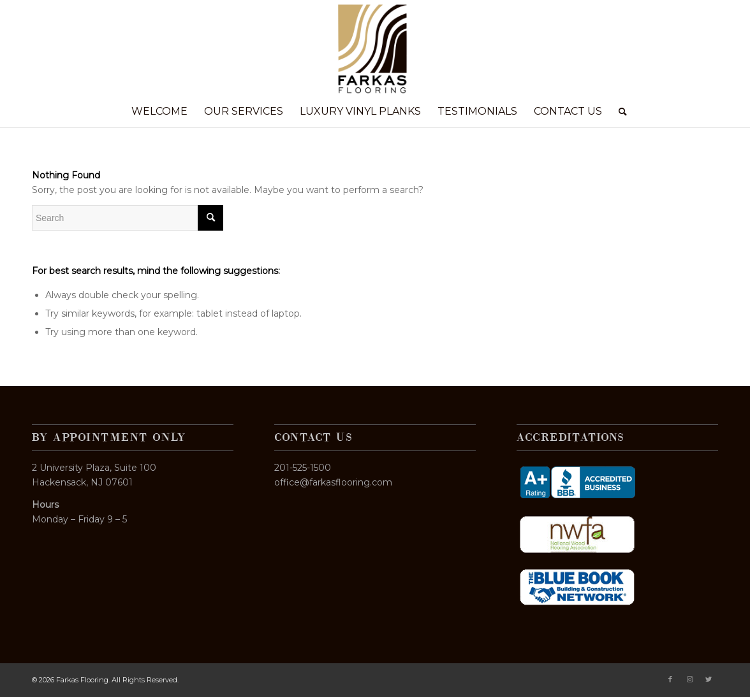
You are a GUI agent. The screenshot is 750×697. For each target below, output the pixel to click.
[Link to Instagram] (689, 679)
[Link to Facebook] (670, 679)
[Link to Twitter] (708, 679)
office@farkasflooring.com (333, 482)
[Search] (618, 111)
